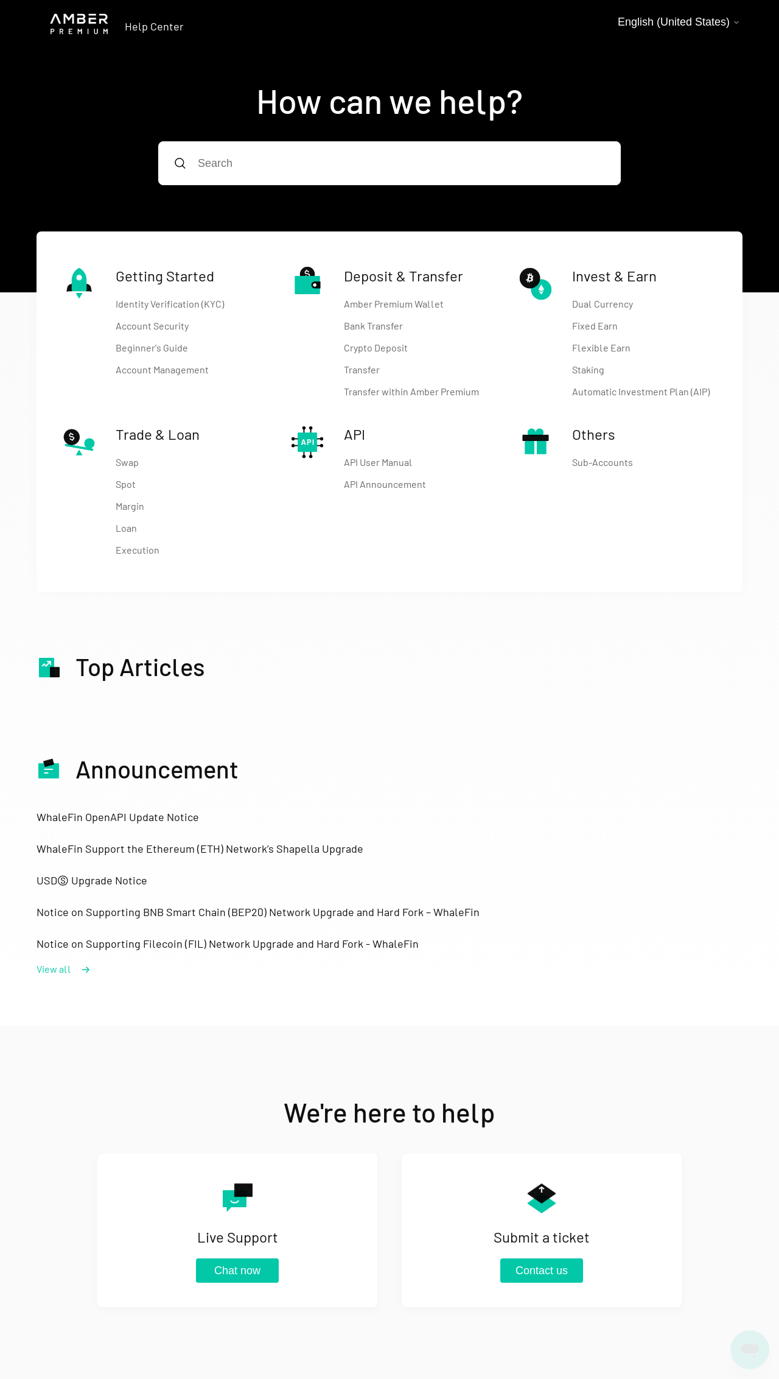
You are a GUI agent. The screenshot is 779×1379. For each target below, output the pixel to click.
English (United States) (679, 22)
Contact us (541, 1270)
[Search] (389, 163)
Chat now (237, 1270)
